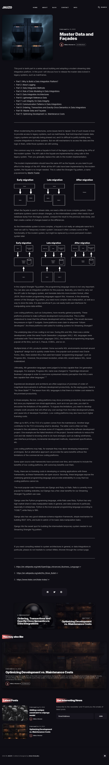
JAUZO (7, 8)
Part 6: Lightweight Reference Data (31, 99)
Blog (54, 8)
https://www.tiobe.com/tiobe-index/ (32, 581)
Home (35, 8)
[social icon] (105, 756)
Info (75, 8)
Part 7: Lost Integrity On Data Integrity (33, 102)
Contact (65, 8)
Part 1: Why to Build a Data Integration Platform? (37, 83)
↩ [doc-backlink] (81, 568)
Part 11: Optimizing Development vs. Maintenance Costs (40, 115)
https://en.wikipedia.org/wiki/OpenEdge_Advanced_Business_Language (48, 568)
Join (101, 717)
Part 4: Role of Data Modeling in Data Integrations (38, 92)
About (45, 8)
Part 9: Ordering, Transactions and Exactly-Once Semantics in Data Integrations (51, 109)
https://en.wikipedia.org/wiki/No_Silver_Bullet (37, 574)
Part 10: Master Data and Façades (31, 112)
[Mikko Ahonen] (62, 46)
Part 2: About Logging (26, 86)
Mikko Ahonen (69, 46)
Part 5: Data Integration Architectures (32, 96)
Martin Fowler (34, 174)
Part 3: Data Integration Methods (30, 89)
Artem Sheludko (34, 756)
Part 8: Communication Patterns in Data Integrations (39, 105)
